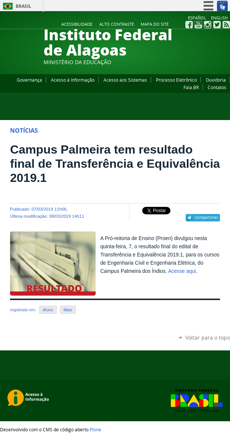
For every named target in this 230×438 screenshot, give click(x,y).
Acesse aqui (182, 271)
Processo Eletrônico (176, 80)
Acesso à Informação (73, 80)
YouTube (198, 24)
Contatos (217, 87)
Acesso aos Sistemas (125, 80)
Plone (95, 429)
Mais (68, 310)
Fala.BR (191, 87)
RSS (226, 24)
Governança (29, 80)
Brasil (23, 6)
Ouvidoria (216, 80)
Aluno (48, 310)
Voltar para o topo (207, 337)
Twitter (217, 24)
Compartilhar (206, 217)
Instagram (207, 24)
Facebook (189, 24)
